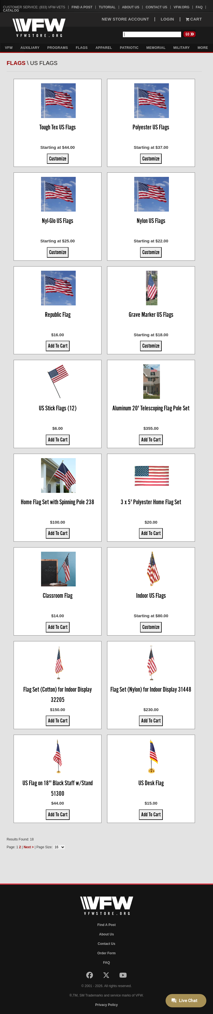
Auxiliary (30, 48)
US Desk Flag (151, 783)
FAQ (199, 7)
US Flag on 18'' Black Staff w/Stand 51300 (57, 788)
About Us (131, 7)
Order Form (106, 953)
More (202, 48)
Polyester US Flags (151, 127)
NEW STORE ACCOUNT (125, 19)
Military (181, 48)
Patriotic (129, 48)
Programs (57, 48)
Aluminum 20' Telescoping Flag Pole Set (150, 408)
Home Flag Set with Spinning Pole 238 (57, 502)
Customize (57, 158)
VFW (9, 48)
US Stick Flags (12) (58, 408)
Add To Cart (57, 346)
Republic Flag (57, 314)
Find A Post (82, 7)
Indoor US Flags (151, 595)
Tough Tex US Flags (57, 127)
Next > (29, 847)
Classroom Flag (57, 595)
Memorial (156, 48)
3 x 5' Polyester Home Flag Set (151, 502)
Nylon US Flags (151, 220)
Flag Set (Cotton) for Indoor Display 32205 (57, 695)
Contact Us (156, 7)
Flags (82, 48)
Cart (194, 19)
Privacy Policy (106, 1005)
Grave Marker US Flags (151, 314)
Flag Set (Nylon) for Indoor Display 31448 (150, 689)
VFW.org (181, 7)
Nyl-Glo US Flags (57, 220)
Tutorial (107, 7)
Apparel (103, 48)
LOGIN (167, 19)
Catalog (11, 10)
